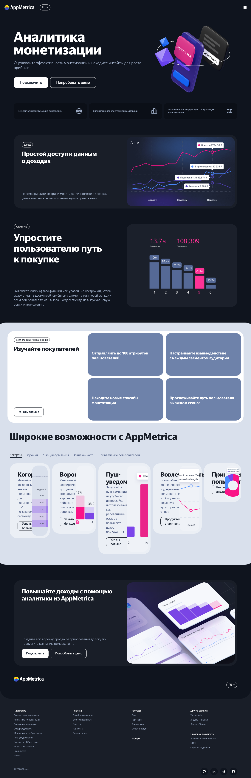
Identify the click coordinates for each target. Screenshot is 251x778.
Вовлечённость (83, 449)
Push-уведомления (55, 449)
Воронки (32, 449)
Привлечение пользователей (119, 449)
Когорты (16, 449)
